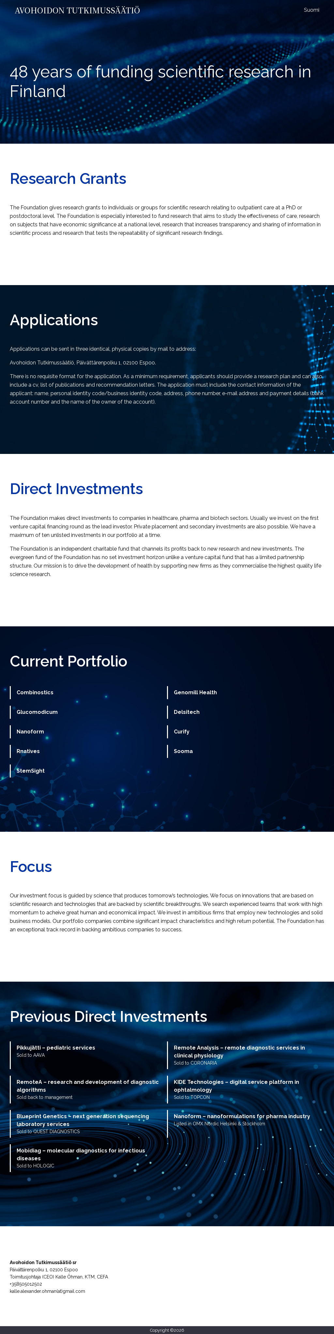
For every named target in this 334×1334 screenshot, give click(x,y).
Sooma (183, 751)
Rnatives (28, 751)
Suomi (311, 10)
